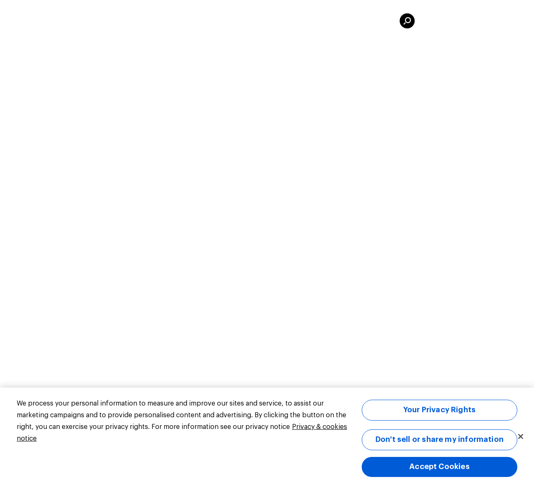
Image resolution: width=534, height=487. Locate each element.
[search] (407, 20)
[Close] (520, 436)
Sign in (443, 21)
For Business (325, 21)
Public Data (206, 21)
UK (85, 21)
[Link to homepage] (42, 20)
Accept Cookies (439, 466)
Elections (264, 21)
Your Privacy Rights (439, 409)
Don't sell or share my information (439, 439)
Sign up (497, 21)
